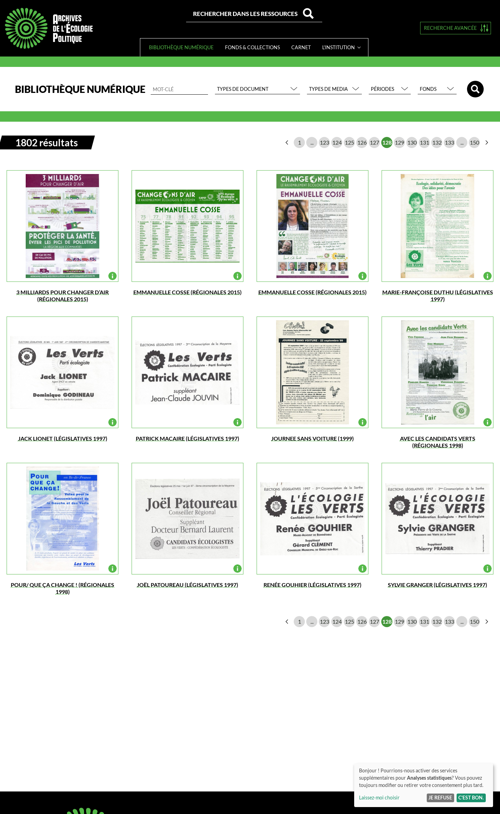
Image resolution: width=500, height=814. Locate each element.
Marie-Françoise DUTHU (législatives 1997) (437, 295)
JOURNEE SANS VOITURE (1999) (312, 438)
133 (449, 142)
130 (412, 142)
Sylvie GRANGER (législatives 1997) (437, 584)
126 (362, 142)
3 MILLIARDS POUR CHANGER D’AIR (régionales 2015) (62, 295)
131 (424, 142)
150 (474, 142)
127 (374, 142)
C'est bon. (471, 797)
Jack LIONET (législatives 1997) (62, 438)
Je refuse (440, 797)
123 (324, 142)
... (312, 142)
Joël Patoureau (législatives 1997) (187, 584)
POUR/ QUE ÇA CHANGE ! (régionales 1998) (62, 588)
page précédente (286, 142)
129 (399, 142)
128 (387, 142)
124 (337, 142)
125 (349, 142)
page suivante (486, 142)
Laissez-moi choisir (379, 797)
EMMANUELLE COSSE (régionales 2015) (187, 292)
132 (437, 142)
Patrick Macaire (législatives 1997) (187, 438)
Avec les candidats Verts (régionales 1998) (437, 442)
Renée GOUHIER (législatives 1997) (312, 584)
